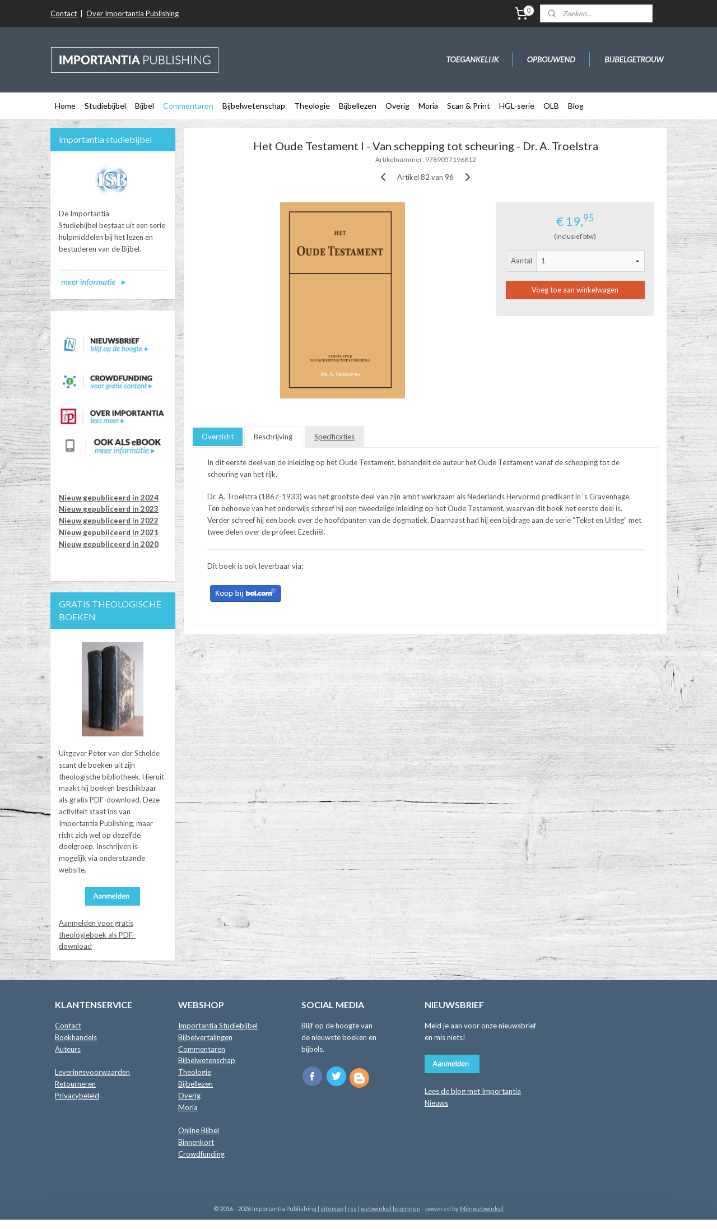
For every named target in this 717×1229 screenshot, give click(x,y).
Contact (63, 13)
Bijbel (144, 105)
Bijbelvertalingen (205, 1037)
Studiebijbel (105, 105)
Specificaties (334, 436)
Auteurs (68, 1049)
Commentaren (188, 105)
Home (65, 105)
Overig (397, 105)
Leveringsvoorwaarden (92, 1072)
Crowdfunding (201, 1153)
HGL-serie (516, 105)
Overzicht (218, 436)
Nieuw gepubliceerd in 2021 (109, 532)
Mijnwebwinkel (482, 1208)
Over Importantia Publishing (132, 13)
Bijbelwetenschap (253, 105)
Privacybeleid (77, 1095)
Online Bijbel (198, 1130)
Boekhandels (76, 1037)
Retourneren (75, 1083)
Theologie (312, 105)
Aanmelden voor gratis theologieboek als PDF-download (97, 935)
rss (352, 1208)
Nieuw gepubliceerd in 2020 (109, 544)
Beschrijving (273, 436)
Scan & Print (468, 105)
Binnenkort (196, 1142)
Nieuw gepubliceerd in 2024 (109, 497)
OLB (551, 105)
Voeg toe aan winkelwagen (575, 289)
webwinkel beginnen (391, 1208)
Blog (576, 105)
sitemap (331, 1208)
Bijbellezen (357, 105)
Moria (428, 105)
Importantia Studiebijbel (218, 1025)
